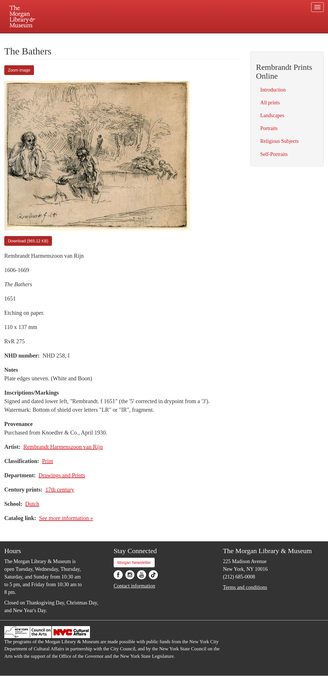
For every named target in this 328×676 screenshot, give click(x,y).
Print (47, 461)
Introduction (273, 90)
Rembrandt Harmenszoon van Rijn (63, 447)
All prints (270, 102)
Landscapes (272, 115)
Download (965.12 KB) (28, 241)
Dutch (32, 504)
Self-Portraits (274, 154)
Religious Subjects (279, 141)
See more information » (66, 518)
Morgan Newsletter (134, 562)
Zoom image (19, 70)
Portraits (269, 128)
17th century (59, 489)
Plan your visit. (96, 38)
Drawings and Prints (62, 475)
